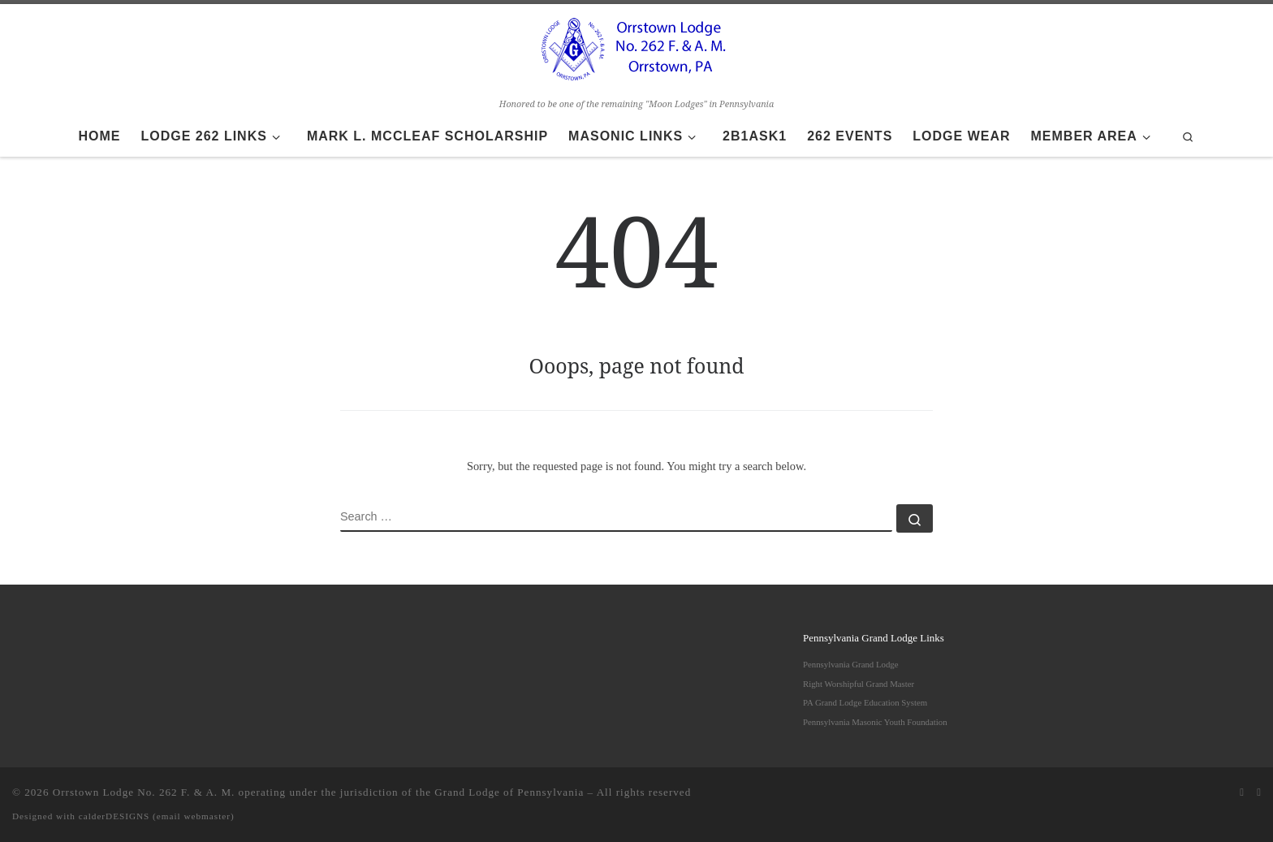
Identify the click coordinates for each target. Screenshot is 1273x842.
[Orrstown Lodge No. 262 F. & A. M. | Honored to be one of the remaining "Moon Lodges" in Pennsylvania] (636, 49)
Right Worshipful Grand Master (858, 684)
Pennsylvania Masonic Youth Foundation (875, 722)
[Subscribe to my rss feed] (1242, 792)
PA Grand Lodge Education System (865, 702)
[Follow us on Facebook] (1259, 792)
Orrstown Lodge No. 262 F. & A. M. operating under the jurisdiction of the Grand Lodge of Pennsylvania (318, 792)
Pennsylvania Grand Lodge (851, 664)
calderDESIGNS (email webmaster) (157, 816)
